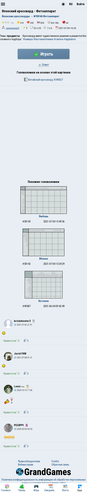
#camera (58, 39)
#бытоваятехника (43, 39)
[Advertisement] (43, 136)
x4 (65, 22)
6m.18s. (53, 22)
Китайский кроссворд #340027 (43, 79)
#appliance (70, 39)
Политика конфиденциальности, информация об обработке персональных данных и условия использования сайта (44, 481)
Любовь (43, 216)
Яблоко (43, 258)
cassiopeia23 (12, 28)
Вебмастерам (25, 464)
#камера (28, 39)
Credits (55, 461)
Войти (80, 4)
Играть (43, 54)
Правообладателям (29, 461)
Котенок (43, 301)
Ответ (43, 65)
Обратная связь (60, 464)
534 (40, 22)
